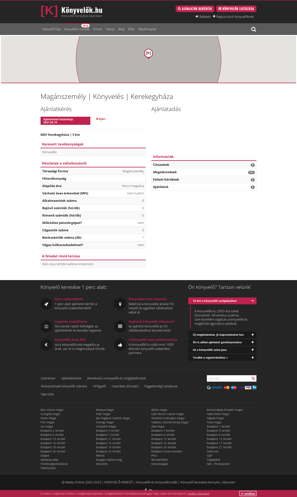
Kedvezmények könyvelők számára (64, 386)
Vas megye (47, 426)
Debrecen (213, 451)
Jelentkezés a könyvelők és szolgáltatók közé (116, 378)
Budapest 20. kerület (163, 447)
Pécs (154, 455)
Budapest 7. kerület (107, 434)
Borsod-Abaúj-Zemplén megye (225, 410)
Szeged (45, 455)
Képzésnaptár (147, 29)
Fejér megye (103, 414)
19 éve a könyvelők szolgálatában (215, 301)
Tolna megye (214, 422)
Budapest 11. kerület (108, 439)
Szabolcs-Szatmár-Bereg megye (169, 422)
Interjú (110, 29)
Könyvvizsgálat (159, 464)
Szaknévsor (48, 378)
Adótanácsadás (49, 459)
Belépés (205, 16)
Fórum (97, 29)
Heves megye (48, 418)
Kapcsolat (47, 394)
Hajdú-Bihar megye (218, 414)
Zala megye (158, 426)
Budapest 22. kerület (53, 451)
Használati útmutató (125, 386)
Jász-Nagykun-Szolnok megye (113, 418)
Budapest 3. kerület (107, 430)
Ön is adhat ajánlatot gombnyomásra (217, 342)
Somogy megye (105, 422)
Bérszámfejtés (159, 459)
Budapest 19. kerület (108, 447)
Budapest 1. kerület (218, 426)
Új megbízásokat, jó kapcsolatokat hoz (218, 334)
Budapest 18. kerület (53, 447)
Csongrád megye (50, 414)
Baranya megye (105, 410)
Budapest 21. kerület (219, 447)
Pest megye (47, 422)
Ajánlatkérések (71, 378)
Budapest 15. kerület (108, 443)
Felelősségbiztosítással (54, 464)
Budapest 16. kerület (163, 443)
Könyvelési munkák (77, 27)
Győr (209, 455)
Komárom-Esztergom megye (168, 418)
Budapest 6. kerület (52, 434)
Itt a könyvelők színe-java (210, 350)
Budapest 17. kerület (219, 443)
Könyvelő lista (51, 29)
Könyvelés (102, 464)
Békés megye (159, 410)
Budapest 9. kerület (218, 434)
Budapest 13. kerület (219, 439)
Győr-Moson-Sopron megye (167, 414)
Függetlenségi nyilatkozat (160, 386)
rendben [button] (248, 493)
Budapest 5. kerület (218, 430)
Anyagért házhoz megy (109, 459)
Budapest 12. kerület (163, 439)
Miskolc (100, 455)
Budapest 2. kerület (52, 430)
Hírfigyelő (99, 386)
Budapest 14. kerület (53, 443)
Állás (131, 29)
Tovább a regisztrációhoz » (210, 357)
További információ (198, 493)
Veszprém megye (106, 426)
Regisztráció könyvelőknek (235, 16)
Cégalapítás (213, 459)
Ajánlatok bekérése (197, 8)
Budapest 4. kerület (163, 430)
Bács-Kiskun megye (52, 410)
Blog (121, 29)
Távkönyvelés (48, 468)
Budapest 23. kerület (108, 451)
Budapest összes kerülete (166, 451)
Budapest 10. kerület (53, 439)
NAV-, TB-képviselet (218, 464)
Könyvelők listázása (238, 8)
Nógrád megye (215, 418)
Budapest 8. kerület (163, 434)
